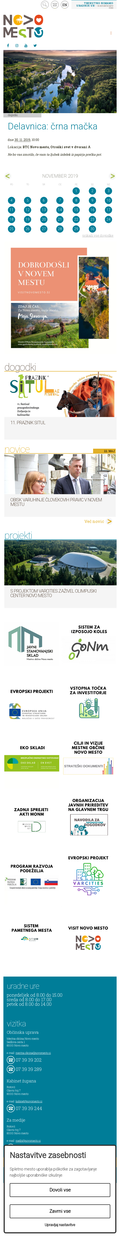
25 (11, 229)
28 (60, 229)
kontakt (55, 5)
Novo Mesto (33, 26)
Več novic (94, 521)
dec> (112, 176)
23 (92, 219)
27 (44, 229)
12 (28, 210)
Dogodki (13, 115)
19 (28, 219)
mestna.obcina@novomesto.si (33, 1053)
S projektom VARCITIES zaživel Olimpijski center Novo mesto (53, 593)
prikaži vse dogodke (97, 235)
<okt (7, 176)
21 (60, 219)
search (45, 5)
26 (28, 229)
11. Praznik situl (27, 422)
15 (76, 210)
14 (60, 210)
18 (11, 219)
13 (44, 210)
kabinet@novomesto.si (29, 1101)
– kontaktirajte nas (94, 5)
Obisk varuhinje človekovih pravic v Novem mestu (56, 502)
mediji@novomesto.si (28, 1140)
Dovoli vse (60, 1190)
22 (76, 219)
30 (92, 229)
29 (76, 229)
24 (108, 219)
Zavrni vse (60, 1211)
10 (108, 200)
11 (11, 210)
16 (92, 210)
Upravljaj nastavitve (60, 1225)
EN (64, 4)
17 (108, 210)
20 (44, 219)
